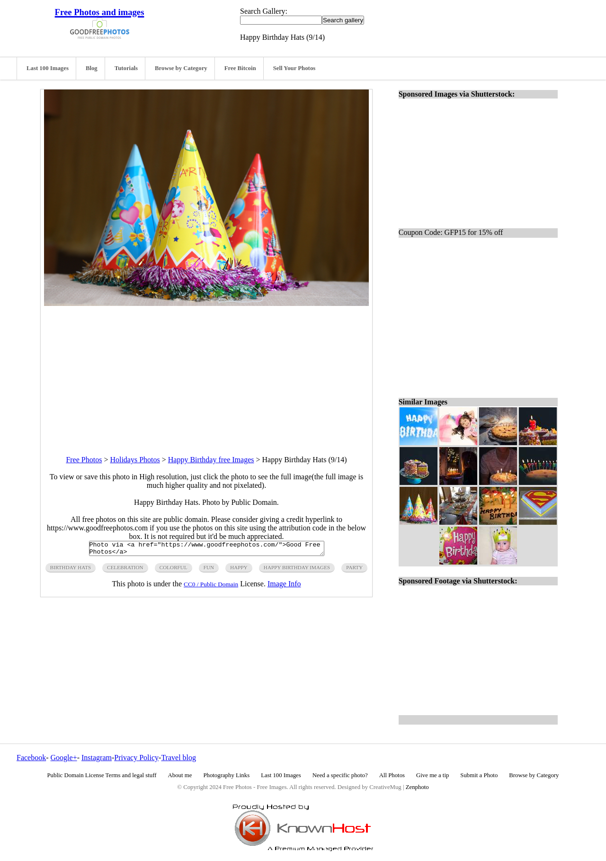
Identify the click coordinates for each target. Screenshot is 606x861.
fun (209, 570)
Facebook (31, 757)
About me (180, 775)
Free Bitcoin (240, 68)
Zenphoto (417, 787)
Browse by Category (181, 68)
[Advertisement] (206, 372)
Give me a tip (432, 775)
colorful (173, 570)
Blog (92, 68)
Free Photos (84, 460)
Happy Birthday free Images (211, 460)
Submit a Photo (479, 775)
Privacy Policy (136, 757)
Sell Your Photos (294, 68)
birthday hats (70, 570)
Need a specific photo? (340, 775)
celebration (125, 570)
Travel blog (178, 757)
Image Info (284, 587)
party (354, 570)
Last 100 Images (48, 68)
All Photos (392, 775)
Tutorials (126, 68)
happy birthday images (297, 570)
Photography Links (226, 775)
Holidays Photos (135, 460)
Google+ (64, 757)
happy (239, 570)
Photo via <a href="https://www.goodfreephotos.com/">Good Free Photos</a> (207, 550)
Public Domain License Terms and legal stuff (102, 775)
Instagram (96, 757)
